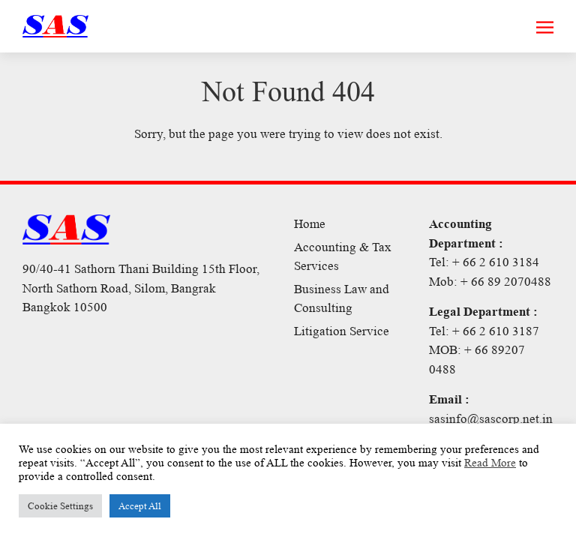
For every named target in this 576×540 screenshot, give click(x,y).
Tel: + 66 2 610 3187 (484, 331)
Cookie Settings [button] (60, 506)
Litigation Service (341, 331)
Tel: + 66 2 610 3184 (484, 262)
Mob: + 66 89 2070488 (490, 281)
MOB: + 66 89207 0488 (477, 359)
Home (310, 224)
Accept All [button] (139, 506)
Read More (490, 463)
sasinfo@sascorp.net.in (491, 419)
